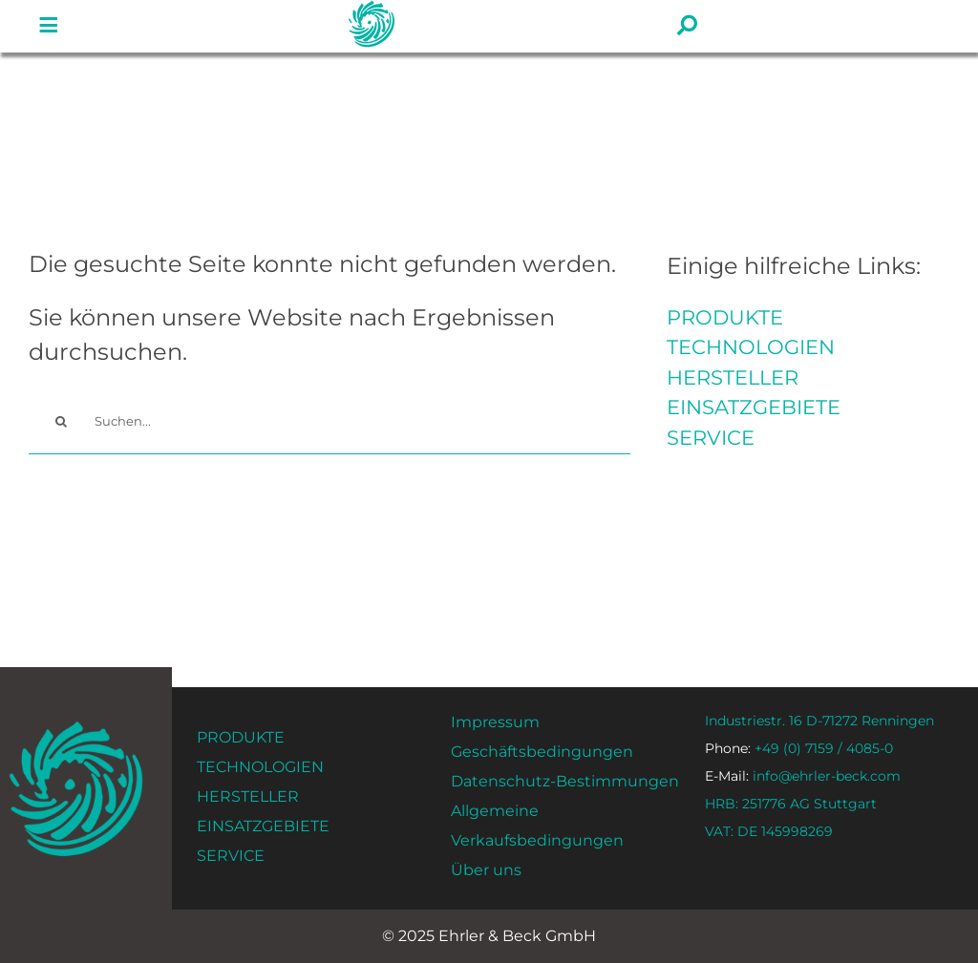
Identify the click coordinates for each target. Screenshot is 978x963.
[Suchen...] (329, 421)
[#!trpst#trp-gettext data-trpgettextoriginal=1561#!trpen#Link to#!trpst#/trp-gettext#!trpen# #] (49, 26)
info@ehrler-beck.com (803, 776)
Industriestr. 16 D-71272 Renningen (819, 720)
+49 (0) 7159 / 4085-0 (799, 748)
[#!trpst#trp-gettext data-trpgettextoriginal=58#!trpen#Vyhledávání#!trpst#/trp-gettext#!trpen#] (62, 421)
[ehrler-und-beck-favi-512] (76, 727)
